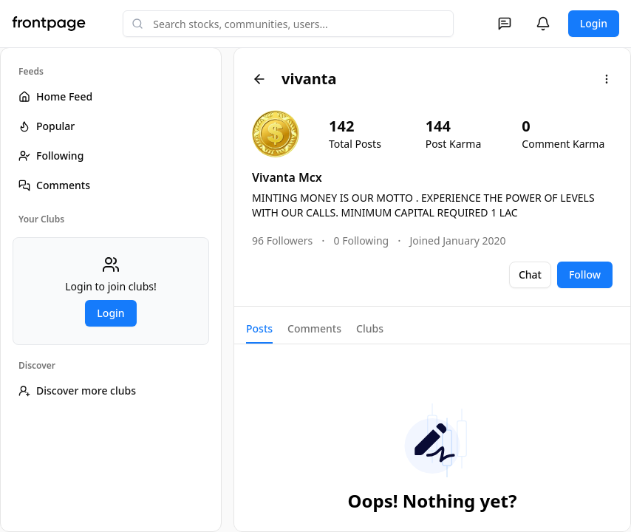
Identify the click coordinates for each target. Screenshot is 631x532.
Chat (530, 274)
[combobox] (288, 23)
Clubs (369, 328)
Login (593, 23)
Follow (585, 274)
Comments (314, 328)
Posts (259, 328)
